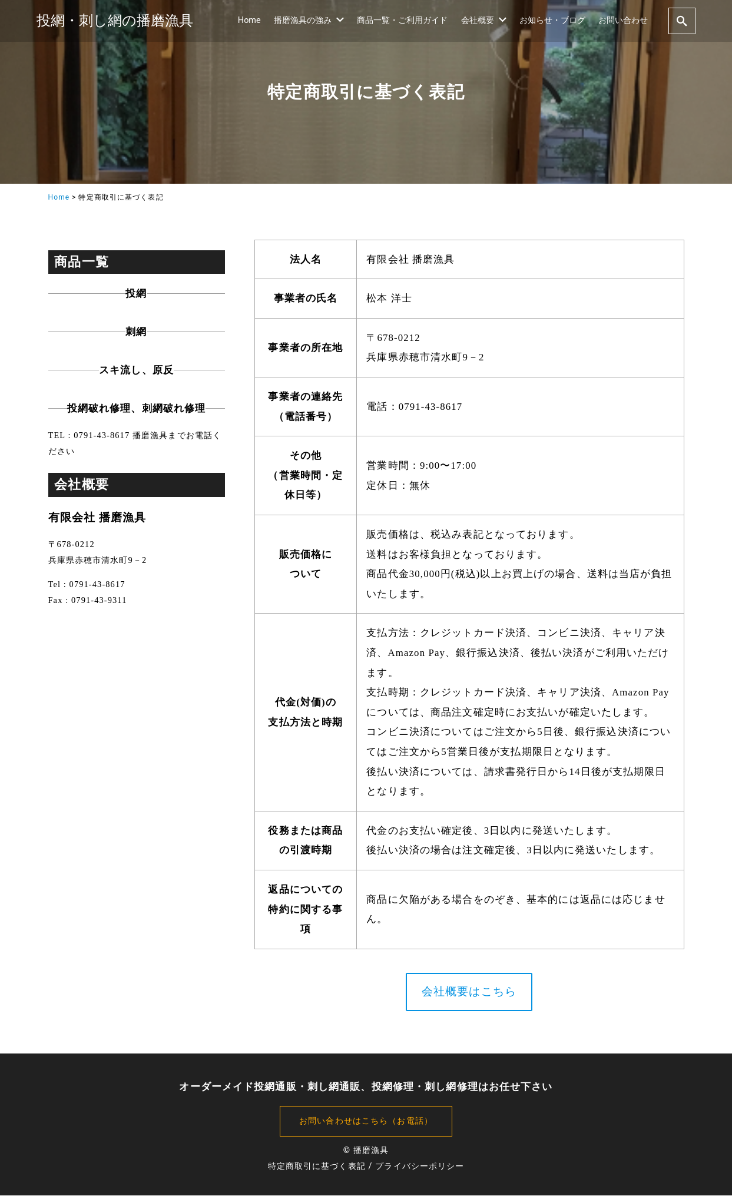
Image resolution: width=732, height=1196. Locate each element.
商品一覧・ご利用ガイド (402, 20)
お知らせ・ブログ (552, 20)
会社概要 (483, 20)
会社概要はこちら (469, 992)
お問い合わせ (623, 20)
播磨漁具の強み (309, 20)
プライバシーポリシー (419, 1167)
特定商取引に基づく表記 (317, 1167)
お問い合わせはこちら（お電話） (366, 1122)
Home (249, 20)
